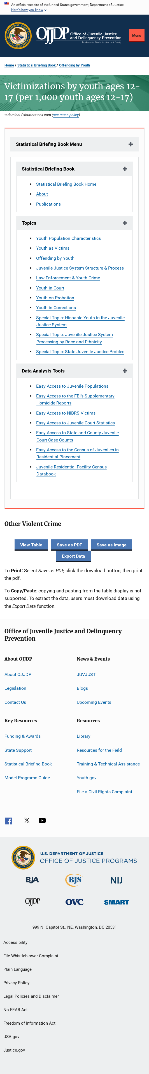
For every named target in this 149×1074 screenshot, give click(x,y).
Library (83, 736)
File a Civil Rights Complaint (104, 791)
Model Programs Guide (27, 777)
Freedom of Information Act (29, 1023)
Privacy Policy (16, 982)
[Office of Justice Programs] (18, 35)
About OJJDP (17, 674)
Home (9, 65)
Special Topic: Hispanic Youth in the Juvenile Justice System (80, 321)
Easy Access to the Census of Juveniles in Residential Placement (77, 453)
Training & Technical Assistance (108, 764)
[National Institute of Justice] (116, 884)
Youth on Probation (55, 297)
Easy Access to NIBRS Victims (66, 413)
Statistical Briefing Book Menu (49, 144)
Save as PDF (69, 545)
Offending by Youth (74, 65)
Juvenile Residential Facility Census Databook (71, 470)
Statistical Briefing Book (36, 65)
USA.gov (11, 1036)
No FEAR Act (15, 1009)
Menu (136, 35)
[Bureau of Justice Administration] (32, 884)
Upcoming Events (94, 702)
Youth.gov (87, 777)
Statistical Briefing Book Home (66, 184)
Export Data (73, 556)
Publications (48, 204)
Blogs (82, 688)
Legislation (15, 688)
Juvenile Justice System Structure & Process (80, 268)
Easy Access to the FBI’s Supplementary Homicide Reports (75, 399)
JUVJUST (86, 674)
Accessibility (15, 942)
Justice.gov (14, 1050)
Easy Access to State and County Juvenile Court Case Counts (77, 436)
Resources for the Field (99, 750)
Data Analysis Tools (43, 371)
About (42, 194)
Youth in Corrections (56, 307)
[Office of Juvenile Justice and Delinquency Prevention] (32, 907)
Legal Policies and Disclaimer (31, 996)
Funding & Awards (22, 736)
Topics (29, 223)
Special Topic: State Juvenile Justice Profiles (80, 351)
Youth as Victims (52, 248)
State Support (18, 750)
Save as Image (112, 545)
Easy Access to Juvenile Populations (72, 386)
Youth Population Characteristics (68, 238)
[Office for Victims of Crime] (74, 906)
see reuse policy (66, 114)
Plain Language (17, 969)
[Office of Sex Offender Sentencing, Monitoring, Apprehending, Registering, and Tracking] (116, 905)
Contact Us (15, 702)
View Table (31, 545)
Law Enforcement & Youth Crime (68, 277)
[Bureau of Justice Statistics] (74, 887)
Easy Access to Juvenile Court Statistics (75, 423)
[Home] (78, 35)
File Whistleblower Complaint (30, 955)
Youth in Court (50, 288)
